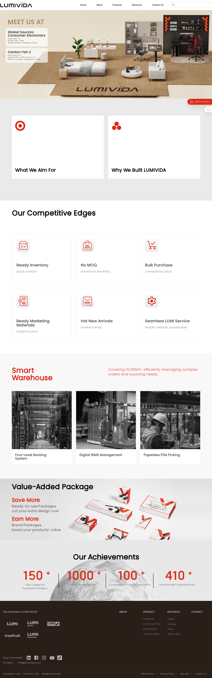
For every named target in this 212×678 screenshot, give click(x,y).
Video (170, 629)
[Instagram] (44, 657)
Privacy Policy (167, 674)
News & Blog (173, 634)
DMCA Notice (147, 674)
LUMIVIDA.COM (31, 674)
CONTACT (197, 612)
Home (83, 5)
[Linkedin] (29, 657)
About (99, 5)
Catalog (171, 624)
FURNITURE (148, 619)
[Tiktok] (59, 657)
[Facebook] (36, 657)
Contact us (158, 5)
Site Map (184, 674)
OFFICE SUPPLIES (151, 624)
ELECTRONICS (150, 629)
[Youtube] (52, 657)
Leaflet (170, 619)
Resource (137, 5)
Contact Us (201, 674)
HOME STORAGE (151, 634)
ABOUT (123, 612)
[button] (91, 95)
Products (117, 5)
